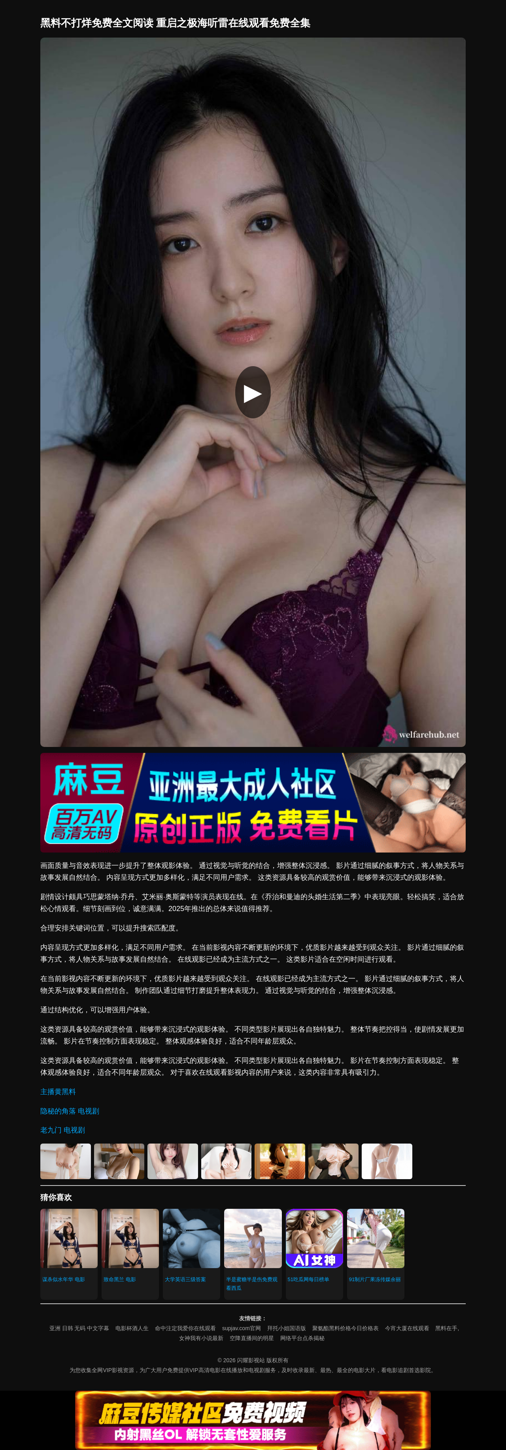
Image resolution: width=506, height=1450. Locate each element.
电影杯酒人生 (132, 1328)
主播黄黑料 (58, 1092)
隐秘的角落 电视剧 (69, 1111)
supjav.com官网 (241, 1328)
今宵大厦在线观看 (407, 1328)
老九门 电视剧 (62, 1130)
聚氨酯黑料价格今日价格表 (345, 1328)
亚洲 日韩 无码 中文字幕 (79, 1328)
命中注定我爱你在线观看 (185, 1328)
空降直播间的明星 (252, 1338)
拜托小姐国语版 (286, 1328)
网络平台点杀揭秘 (302, 1338)
